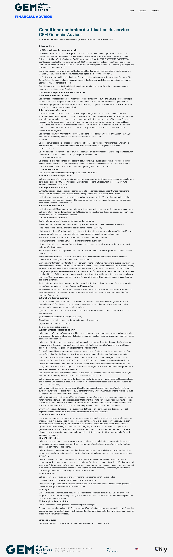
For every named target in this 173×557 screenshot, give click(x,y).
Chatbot (142, 10)
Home (131, 10)
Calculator (154, 10)
